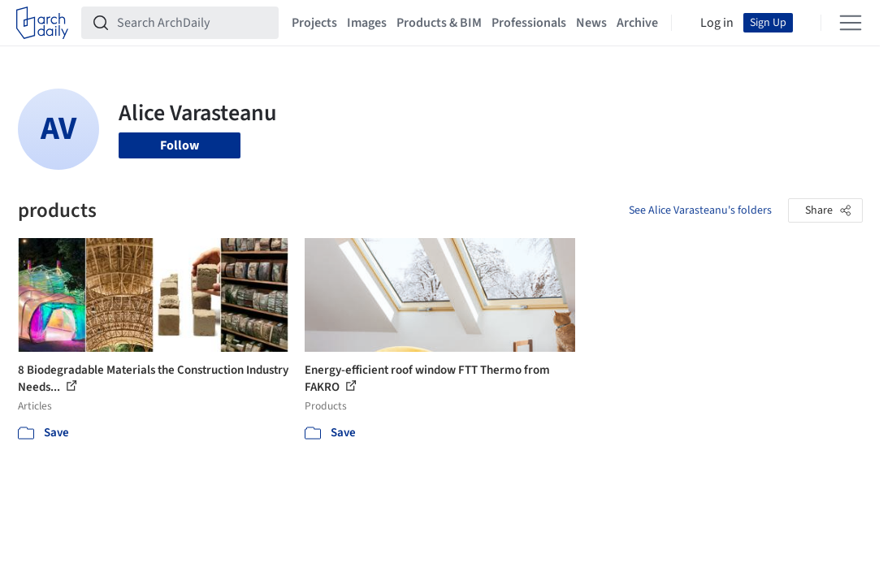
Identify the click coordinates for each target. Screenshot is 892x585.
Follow (179, 145)
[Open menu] (851, 23)
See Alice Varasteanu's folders (700, 210)
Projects (314, 23)
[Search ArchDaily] (193, 22)
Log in (717, 23)
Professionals (528, 23)
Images (367, 23)
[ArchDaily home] (42, 22)
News (591, 23)
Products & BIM (439, 23)
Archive (637, 23)
